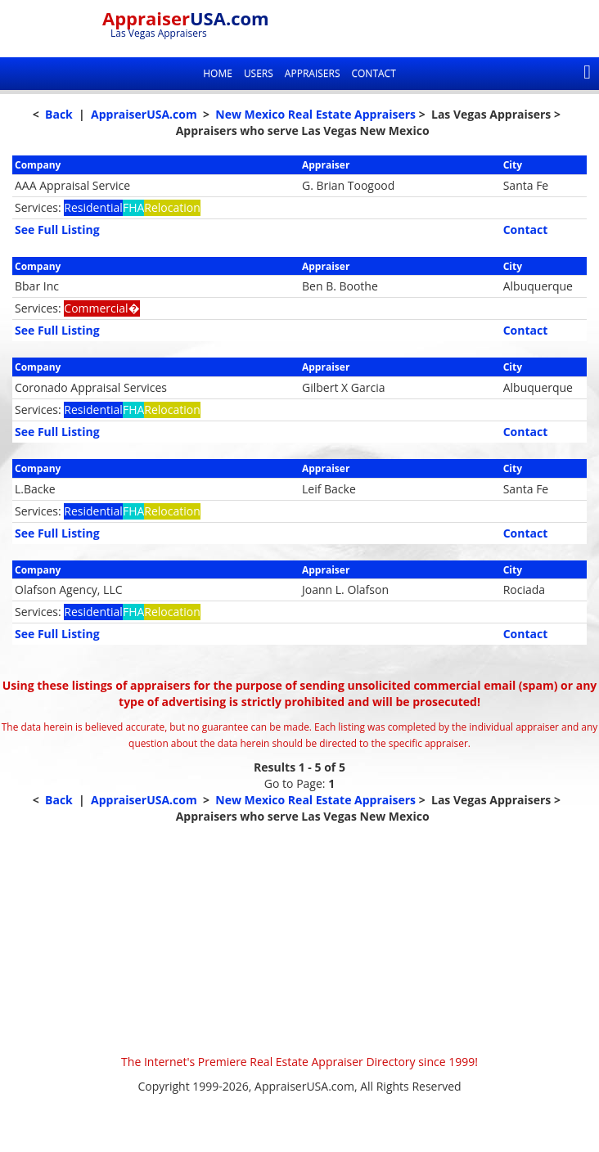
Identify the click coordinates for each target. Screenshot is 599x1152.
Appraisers (312, 73)
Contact (373, 73)
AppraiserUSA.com (144, 114)
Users (258, 73)
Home (217, 73)
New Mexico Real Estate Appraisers (315, 114)
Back (59, 114)
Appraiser (185, 18)
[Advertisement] (299, 939)
